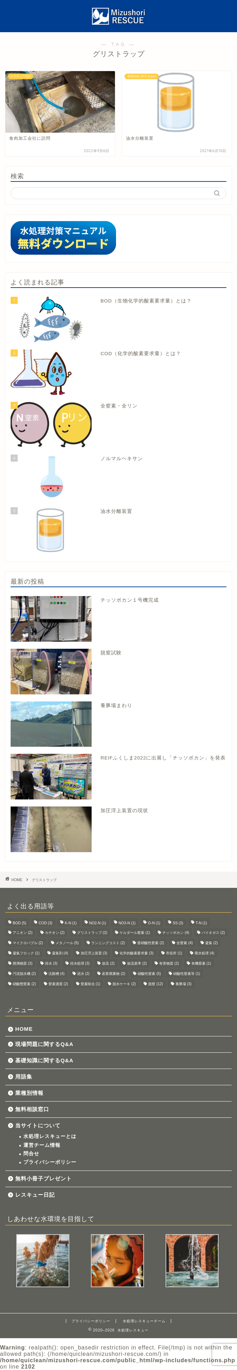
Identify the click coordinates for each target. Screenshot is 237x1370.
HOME (24, 1029)
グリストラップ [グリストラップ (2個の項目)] (92, 933)
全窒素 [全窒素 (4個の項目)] (185, 943)
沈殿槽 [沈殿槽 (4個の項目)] (56, 974)
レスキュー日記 (35, 1195)
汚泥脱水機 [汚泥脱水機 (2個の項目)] (24, 974)
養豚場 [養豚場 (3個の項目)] (183, 984)
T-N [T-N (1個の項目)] (201, 923)
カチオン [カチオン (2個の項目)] (55, 933)
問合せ (31, 1153)
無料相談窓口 (32, 1109)
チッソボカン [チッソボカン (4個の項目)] (175, 933)
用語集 (23, 1077)
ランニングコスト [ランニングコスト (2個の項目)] (108, 943)
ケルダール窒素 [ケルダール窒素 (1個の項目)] (135, 933)
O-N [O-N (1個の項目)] (154, 923)
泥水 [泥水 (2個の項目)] (83, 974)
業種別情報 (29, 1093)
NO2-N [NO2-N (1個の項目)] (97, 923)
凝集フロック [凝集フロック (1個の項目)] (26, 953)
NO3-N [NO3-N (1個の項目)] (126, 923)
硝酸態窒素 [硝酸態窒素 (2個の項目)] (24, 984)
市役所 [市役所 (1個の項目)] (174, 953)
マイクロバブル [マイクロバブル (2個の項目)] (28, 943)
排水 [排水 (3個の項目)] (51, 963)
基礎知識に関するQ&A (44, 1060)
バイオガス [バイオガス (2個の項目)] (213, 933)
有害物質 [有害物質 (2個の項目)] (169, 963)
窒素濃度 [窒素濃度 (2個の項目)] (58, 984)
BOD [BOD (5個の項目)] (19, 923)
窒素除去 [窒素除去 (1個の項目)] (90, 984)
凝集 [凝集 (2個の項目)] (211, 943)
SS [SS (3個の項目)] (178, 923)
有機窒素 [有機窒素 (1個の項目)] (201, 963)
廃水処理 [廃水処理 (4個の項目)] (204, 953)
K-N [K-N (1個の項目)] (71, 923)
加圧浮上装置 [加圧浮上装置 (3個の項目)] (94, 953)
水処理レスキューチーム (144, 1321)
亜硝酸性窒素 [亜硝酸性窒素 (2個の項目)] (150, 943)
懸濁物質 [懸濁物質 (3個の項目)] (23, 963)
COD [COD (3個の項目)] (45, 923)
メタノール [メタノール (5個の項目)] (67, 943)
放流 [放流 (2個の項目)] (108, 963)
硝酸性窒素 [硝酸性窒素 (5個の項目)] (149, 974)
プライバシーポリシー (49, 1162)
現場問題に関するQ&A (44, 1044)
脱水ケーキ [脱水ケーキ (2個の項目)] (124, 984)
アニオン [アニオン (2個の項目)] (23, 933)
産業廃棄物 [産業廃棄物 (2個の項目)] (113, 974)
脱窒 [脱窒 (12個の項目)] (155, 984)
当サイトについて (37, 1125)
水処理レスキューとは (49, 1136)
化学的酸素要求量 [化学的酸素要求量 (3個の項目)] (137, 953)
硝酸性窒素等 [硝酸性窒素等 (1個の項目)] (186, 974)
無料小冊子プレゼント (43, 1178)
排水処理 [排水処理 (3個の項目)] (80, 963)
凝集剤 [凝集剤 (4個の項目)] (60, 953)
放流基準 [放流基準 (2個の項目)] (137, 963)
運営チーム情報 (41, 1145)
